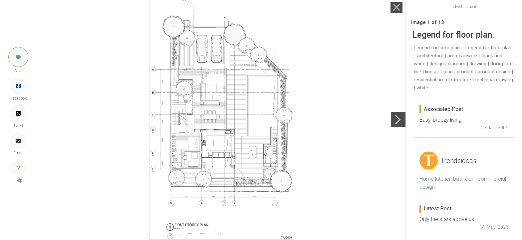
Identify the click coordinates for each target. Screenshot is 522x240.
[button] (18, 57)
